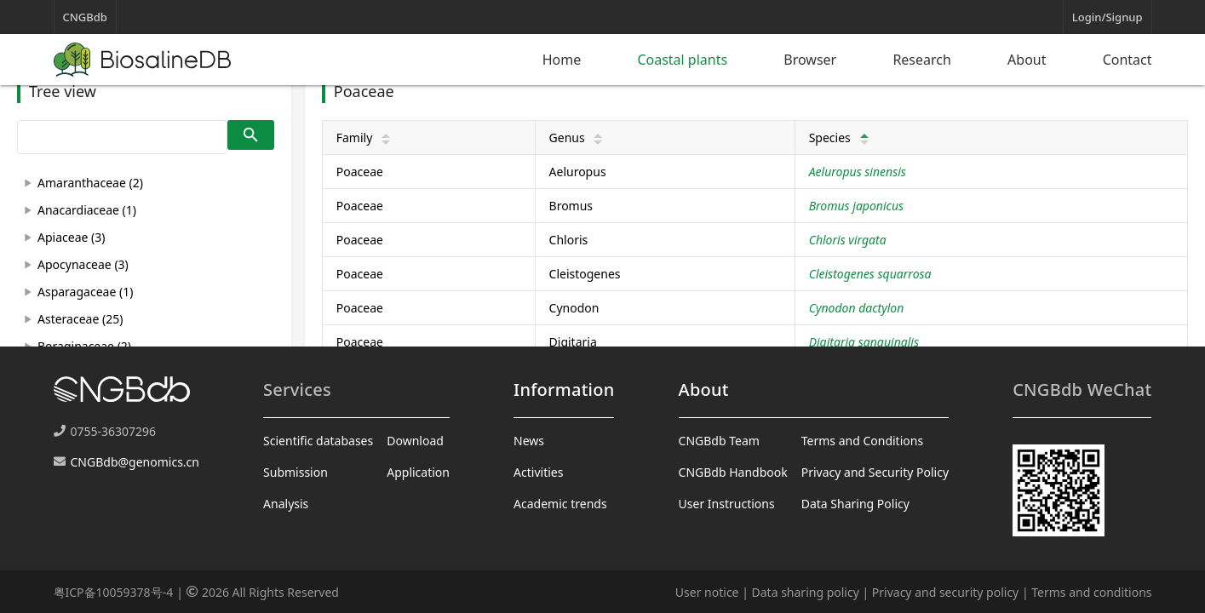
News (529, 441)
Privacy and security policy (945, 592)
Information (564, 389)
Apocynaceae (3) (83, 264)
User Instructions (727, 504)
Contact (1127, 59)
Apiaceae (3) (71, 237)
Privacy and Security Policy (875, 472)
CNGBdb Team (719, 441)
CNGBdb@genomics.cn (135, 462)
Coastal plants (682, 59)
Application (418, 472)
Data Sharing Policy (855, 504)
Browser (809, 59)
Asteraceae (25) (80, 319)
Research (921, 59)
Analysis (285, 504)
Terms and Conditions (862, 441)
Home (562, 59)
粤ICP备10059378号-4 (114, 592)
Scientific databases (318, 441)
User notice (707, 592)
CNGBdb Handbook (733, 472)
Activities (538, 472)
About (1026, 59)
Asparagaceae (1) (85, 292)
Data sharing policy (805, 592)
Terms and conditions (1091, 592)
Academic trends (560, 504)
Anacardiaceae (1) (86, 210)
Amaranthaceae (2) (90, 183)
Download (415, 441)
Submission (295, 472)
